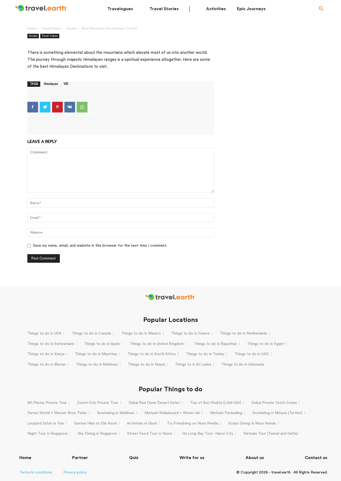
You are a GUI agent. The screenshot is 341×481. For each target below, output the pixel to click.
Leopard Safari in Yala (45, 423)
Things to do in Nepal (146, 364)
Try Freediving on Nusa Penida (192, 423)
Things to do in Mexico (141, 333)
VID (66, 83)
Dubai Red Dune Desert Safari (154, 403)
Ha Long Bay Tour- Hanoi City (207, 433)
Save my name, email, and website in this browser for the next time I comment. (100, 245)
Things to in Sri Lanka (193, 364)
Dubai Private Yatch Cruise (274, 403)
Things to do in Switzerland (50, 344)
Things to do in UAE (251, 354)
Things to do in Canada (91, 333)
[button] (321, 9)
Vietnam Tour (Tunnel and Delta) (270, 433)
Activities (216, 9)
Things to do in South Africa (151, 354)
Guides (71, 28)
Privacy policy (75, 472)
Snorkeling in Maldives (115, 413)
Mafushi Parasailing (226, 413)
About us (254, 458)
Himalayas (51, 83)
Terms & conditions (35, 472)
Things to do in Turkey (205, 354)
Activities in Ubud (142, 423)
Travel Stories (164, 9)
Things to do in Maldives (97, 364)
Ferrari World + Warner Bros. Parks (57, 413)
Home (31, 28)
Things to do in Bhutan (46, 364)
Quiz (133, 458)
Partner (80, 458)
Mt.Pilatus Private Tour (47, 403)
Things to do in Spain (102, 344)
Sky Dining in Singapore (97, 433)
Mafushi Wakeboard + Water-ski (172, 413)
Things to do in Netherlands (243, 333)
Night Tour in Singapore (47, 433)
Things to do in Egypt (265, 344)
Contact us (316, 458)
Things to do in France (190, 333)
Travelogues (120, 9)
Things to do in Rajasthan (215, 344)
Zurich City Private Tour (97, 403)
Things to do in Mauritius (96, 354)
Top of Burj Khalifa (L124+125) (215, 403)
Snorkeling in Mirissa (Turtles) (277, 413)
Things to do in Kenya (46, 354)
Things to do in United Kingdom (157, 344)
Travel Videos (51, 28)
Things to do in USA (44, 333)
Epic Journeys (251, 9)
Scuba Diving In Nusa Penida (252, 423)
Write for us (191, 458)
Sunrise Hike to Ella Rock (95, 423)
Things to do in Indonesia (242, 364)
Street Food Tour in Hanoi (149, 433)
